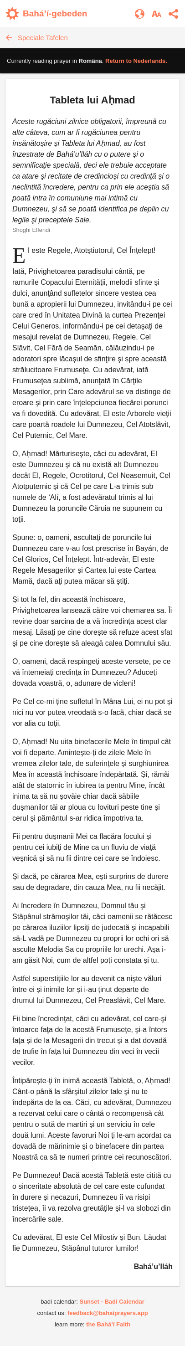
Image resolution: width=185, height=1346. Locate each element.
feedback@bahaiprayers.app (107, 1313)
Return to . (136, 60)
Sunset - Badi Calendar (111, 1301)
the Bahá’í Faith (108, 1324)
